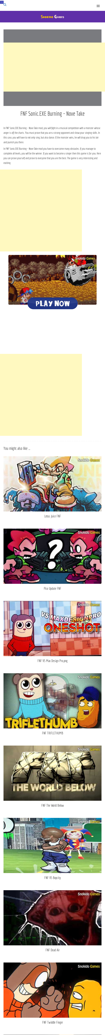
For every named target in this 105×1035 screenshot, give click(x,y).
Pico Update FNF (52, 588)
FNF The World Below (52, 805)
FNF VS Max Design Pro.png (52, 661)
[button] (100, 3)
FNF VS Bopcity (52, 878)
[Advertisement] (54, 67)
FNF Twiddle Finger (52, 1022)
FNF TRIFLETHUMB (52, 733)
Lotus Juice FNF (52, 516)
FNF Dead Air (53, 950)
